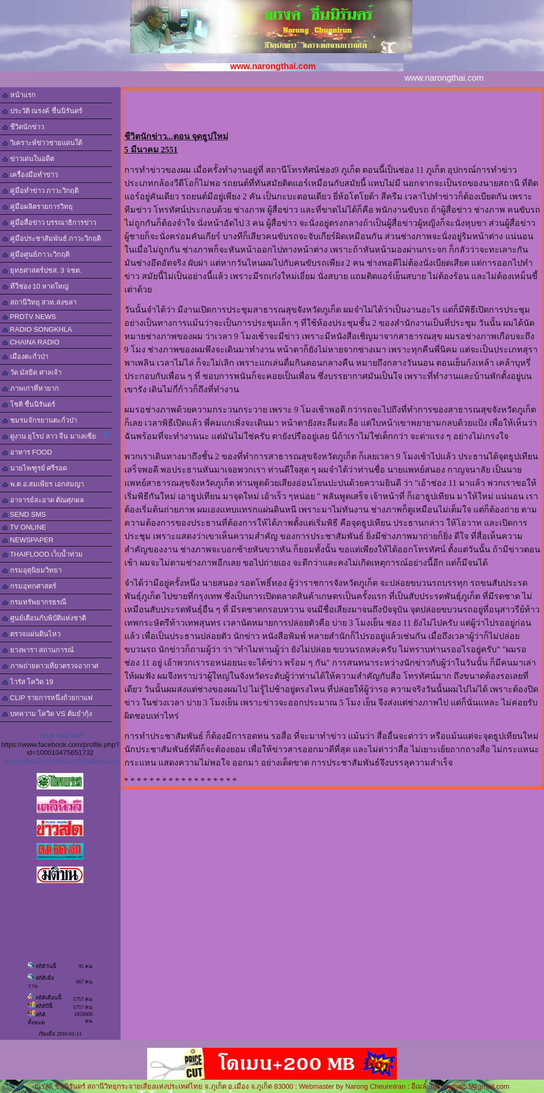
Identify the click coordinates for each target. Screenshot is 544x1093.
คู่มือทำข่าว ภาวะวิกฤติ (40, 191)
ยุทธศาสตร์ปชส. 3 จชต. (41, 270)
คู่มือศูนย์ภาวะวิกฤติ (36, 254)
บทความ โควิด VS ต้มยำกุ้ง (47, 714)
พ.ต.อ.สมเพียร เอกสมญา (43, 484)
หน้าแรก (19, 95)
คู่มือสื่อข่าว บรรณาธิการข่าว (49, 222)
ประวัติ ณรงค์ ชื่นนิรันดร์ (42, 111)
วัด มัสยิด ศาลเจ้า (32, 372)
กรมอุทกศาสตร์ (29, 586)
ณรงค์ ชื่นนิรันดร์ (61, 736)
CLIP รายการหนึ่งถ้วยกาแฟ (47, 698)
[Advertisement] (332, 107)
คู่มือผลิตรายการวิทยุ (37, 207)
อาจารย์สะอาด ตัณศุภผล (43, 500)
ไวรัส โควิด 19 (27, 682)
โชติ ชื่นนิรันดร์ (28, 404)
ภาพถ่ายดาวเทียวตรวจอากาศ (50, 666)
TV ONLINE (24, 527)
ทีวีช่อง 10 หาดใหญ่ (35, 286)
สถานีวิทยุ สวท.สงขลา (39, 302)
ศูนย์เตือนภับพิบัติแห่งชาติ (44, 618)
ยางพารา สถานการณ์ (38, 650)
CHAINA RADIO (31, 342)
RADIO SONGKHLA (37, 329)
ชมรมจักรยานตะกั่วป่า (39, 420)
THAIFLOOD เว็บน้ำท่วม (42, 554)
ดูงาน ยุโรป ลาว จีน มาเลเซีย (55, 436)
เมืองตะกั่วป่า (25, 356)
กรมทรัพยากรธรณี (34, 602)
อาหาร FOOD (27, 452)
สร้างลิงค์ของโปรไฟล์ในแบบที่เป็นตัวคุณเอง (60, 761)
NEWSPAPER (28, 540)
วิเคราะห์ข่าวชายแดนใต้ (42, 143)
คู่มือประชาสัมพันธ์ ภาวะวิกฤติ (51, 238)
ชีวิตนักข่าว (23, 127)
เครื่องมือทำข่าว (30, 175)
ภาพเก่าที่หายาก (30, 388)
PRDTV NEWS (29, 317)
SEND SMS (24, 514)
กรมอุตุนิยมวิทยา (32, 570)
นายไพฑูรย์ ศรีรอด (34, 468)
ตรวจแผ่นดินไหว (31, 634)
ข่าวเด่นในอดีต (28, 159)
